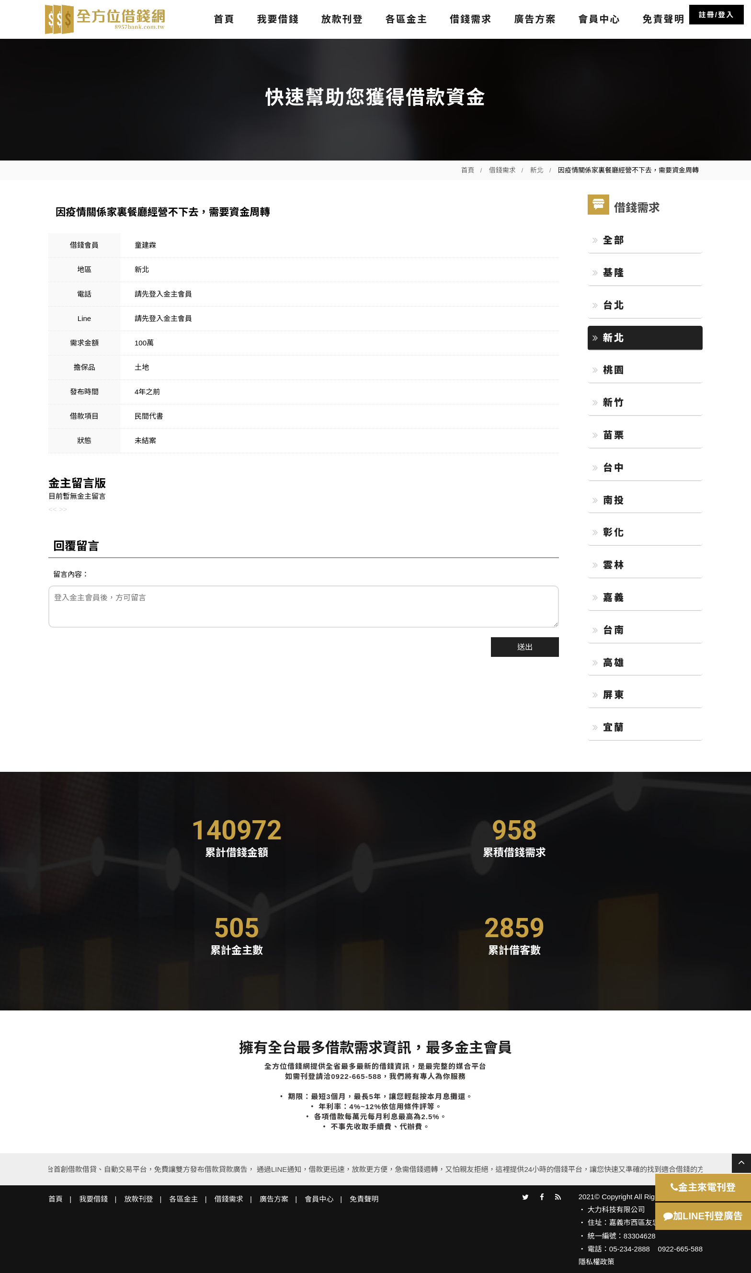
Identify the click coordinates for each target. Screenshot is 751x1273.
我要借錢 (278, 19)
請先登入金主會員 (163, 294)
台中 (608, 467)
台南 (608, 630)
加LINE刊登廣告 (703, 1216)
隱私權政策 (596, 1262)
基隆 (608, 272)
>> (63, 509)
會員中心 (599, 19)
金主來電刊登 (703, 1187)
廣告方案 (535, 19)
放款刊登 (342, 19)
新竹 (608, 402)
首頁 (224, 19)
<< (52, 509)
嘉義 (608, 597)
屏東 (608, 694)
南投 (608, 500)
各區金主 (407, 19)
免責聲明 (663, 19)
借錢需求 (471, 19)
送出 (525, 647)
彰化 (608, 532)
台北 (608, 305)
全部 (608, 240)
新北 (537, 170)
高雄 (608, 662)
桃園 (608, 370)
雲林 (608, 565)
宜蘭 (608, 727)
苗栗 (608, 435)
